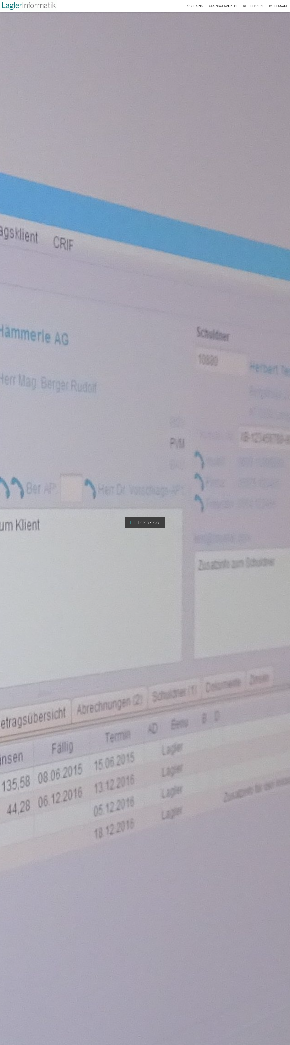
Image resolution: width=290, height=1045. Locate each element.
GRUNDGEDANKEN (222, 6)
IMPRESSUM (278, 6)
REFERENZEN (253, 6)
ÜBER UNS (195, 6)
